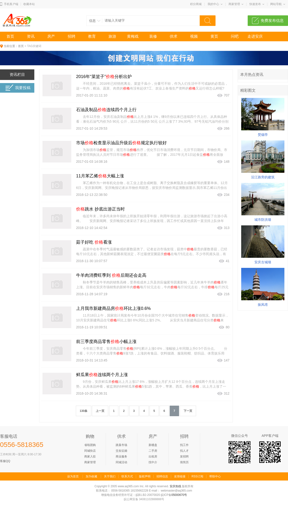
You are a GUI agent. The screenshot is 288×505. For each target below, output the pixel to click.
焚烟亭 (263, 135)
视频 (194, 36)
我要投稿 (17, 88)
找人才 (184, 450)
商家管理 (234, 4)
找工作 (184, 445)
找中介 (153, 462)
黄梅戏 (132, 36)
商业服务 (121, 456)
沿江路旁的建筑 (263, 177)
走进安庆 (255, 36)
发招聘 (184, 456)
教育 (92, 36)
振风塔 (263, 305)
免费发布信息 (272, 20)
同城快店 (90, 450)
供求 (173, 36)
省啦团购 (90, 445)
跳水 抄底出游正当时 (100, 209)
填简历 (184, 462)
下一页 (188, 411)
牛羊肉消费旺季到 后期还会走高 (111, 275)
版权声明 (144, 476)
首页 (10, 36)
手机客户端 (11, 4)
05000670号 (179, 495)
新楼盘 (153, 445)
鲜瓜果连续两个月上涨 (102, 374)
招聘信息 (162, 476)
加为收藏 (91, 476)
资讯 (31, 36)
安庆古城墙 (262, 262)
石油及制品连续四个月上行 (106, 109)
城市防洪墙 (262, 220)
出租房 (153, 456)
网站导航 (276, 4)
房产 (51, 36)
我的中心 (213, 4)
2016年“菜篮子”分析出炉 (104, 76)
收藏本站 (29, 4)
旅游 (112, 36)
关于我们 (109, 476)
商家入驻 (90, 456)
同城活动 (121, 462)
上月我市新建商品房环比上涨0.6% (113, 308)
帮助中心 (215, 476)
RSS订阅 (197, 476)
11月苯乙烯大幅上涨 (100, 176)
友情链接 (180, 476)
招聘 (71, 36)
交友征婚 (121, 450)
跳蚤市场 (121, 445)
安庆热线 (175, 486)
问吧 (235, 36)
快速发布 (255, 4)
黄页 (214, 36)
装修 (153, 36)
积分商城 (196, 4)
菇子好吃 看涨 (94, 242)
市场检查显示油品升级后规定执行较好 (121, 142)
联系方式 (127, 476)
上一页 (100, 411)
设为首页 (73, 476)
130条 (83, 411)
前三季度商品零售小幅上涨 (106, 341)
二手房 (153, 450)
